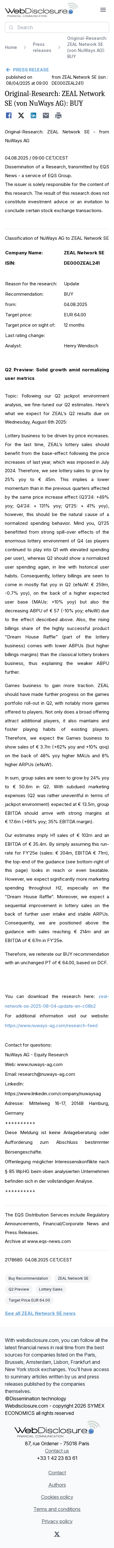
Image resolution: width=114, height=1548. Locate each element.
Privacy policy (57, 1521)
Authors (57, 1485)
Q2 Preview (19, 1289)
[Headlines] (41, 9)
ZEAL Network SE (73, 1278)
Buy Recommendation (28, 1278)
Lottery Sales (51, 1289)
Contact (57, 1473)
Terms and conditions (57, 1509)
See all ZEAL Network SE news (40, 1313)
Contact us (57, 1451)
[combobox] (57, 27)
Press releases (42, 47)
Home (11, 47)
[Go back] (57, 70)
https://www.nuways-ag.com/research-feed (51, 1025)
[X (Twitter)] (57, 1534)
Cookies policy (57, 1497)
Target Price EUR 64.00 (29, 1300)
